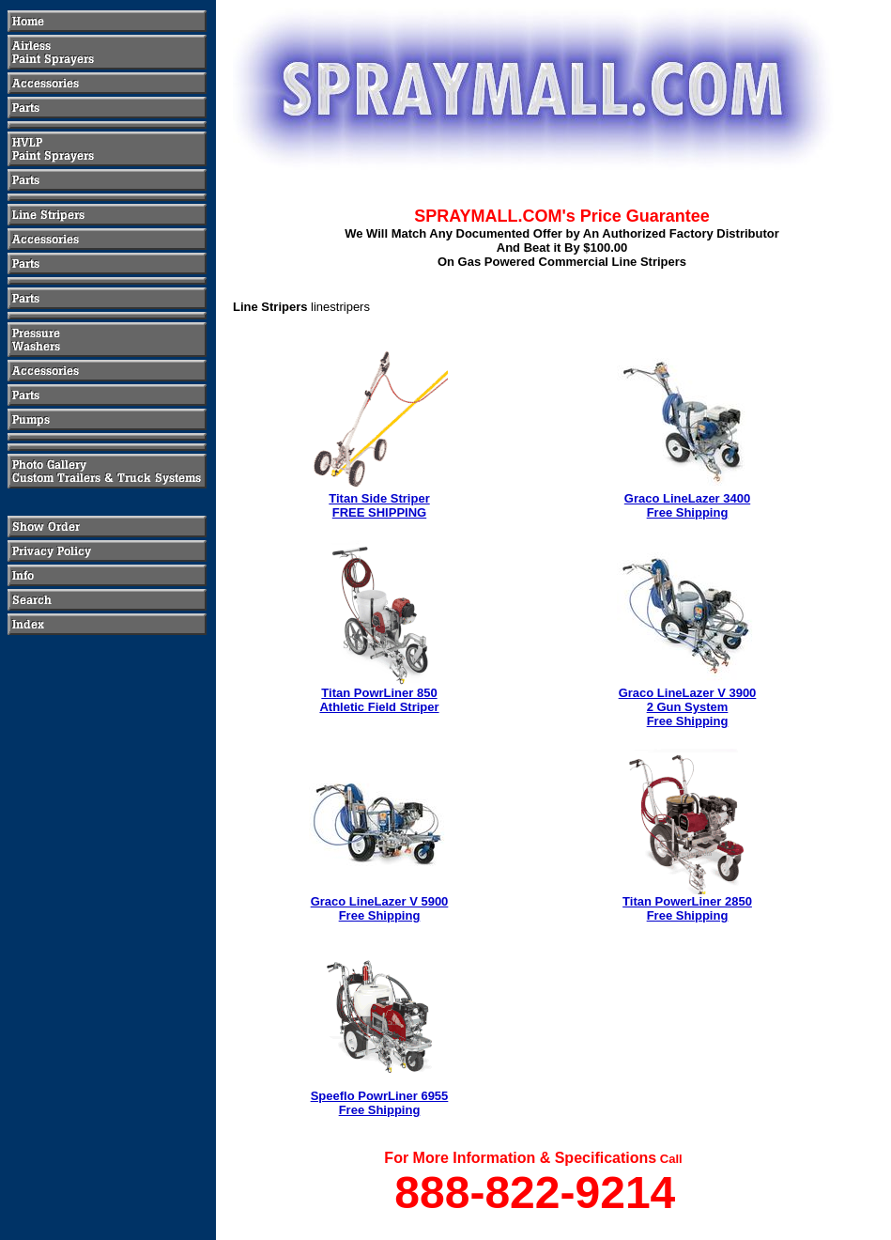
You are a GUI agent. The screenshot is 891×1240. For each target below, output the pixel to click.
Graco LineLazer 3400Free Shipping (687, 505)
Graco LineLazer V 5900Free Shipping (380, 908)
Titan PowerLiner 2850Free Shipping (687, 908)
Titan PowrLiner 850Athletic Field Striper (378, 700)
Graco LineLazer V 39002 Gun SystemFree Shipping (688, 707)
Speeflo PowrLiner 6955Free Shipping (380, 1103)
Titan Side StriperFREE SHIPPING (379, 505)
